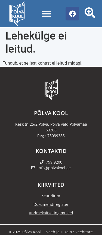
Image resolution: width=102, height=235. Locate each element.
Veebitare (84, 231)
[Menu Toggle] (46, 14)
